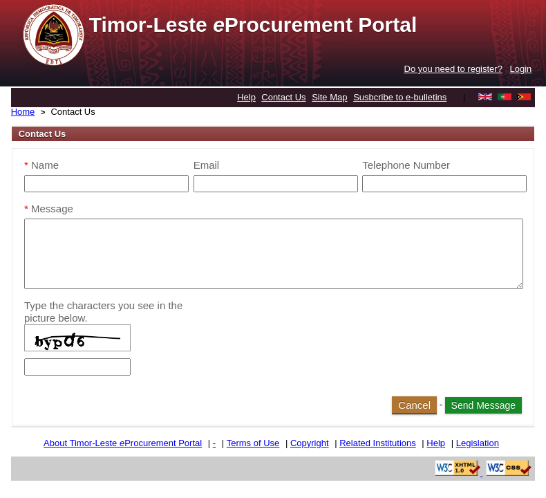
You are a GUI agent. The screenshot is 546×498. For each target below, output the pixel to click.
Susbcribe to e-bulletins (399, 97)
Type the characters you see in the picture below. (103, 311)
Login (521, 69)
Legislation (477, 443)
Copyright (309, 443)
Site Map (329, 97)
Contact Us (283, 97)
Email (207, 165)
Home (23, 112)
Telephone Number (406, 165)
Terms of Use (253, 443)
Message (48, 208)
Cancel (414, 405)
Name (41, 165)
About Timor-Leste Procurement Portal (123, 443)
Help (246, 97)
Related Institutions (377, 443)
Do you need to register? (453, 69)
